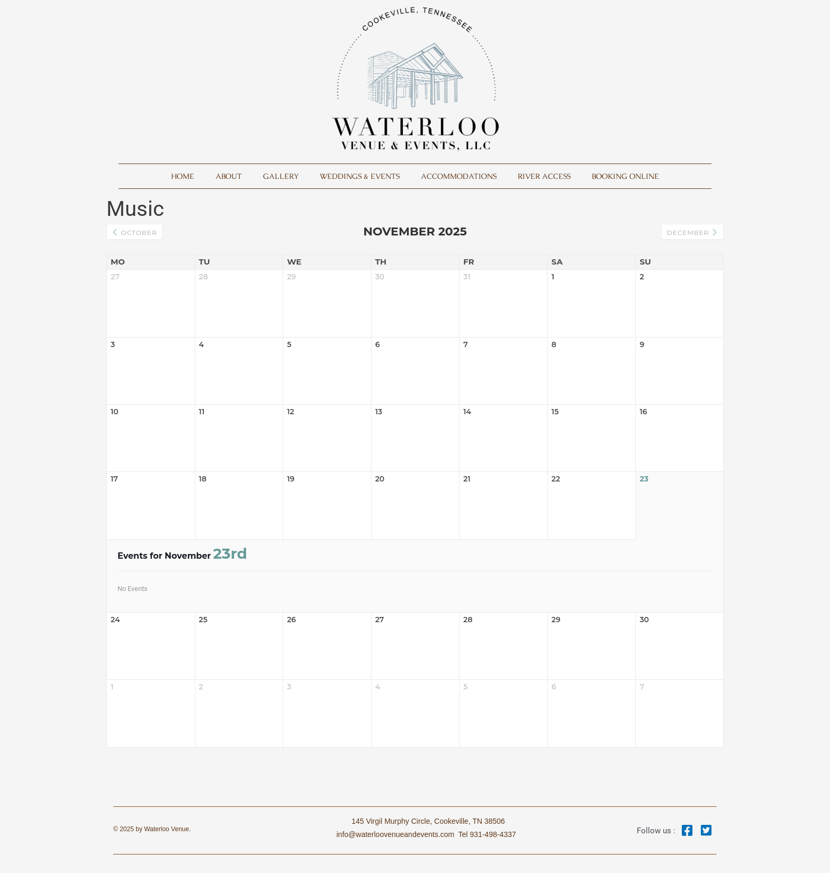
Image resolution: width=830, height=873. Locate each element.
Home (182, 176)
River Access (544, 176)
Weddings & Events (360, 176)
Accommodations (459, 176)
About (228, 176)
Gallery (281, 176)
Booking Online (625, 176)
